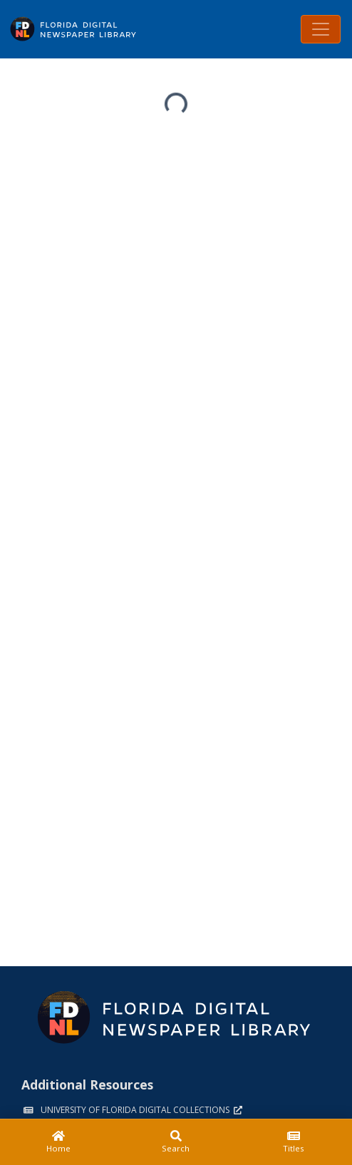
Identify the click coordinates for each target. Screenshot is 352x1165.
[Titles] (293, 1142)
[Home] (59, 1142)
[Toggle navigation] (321, 29)
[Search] (176, 1142)
